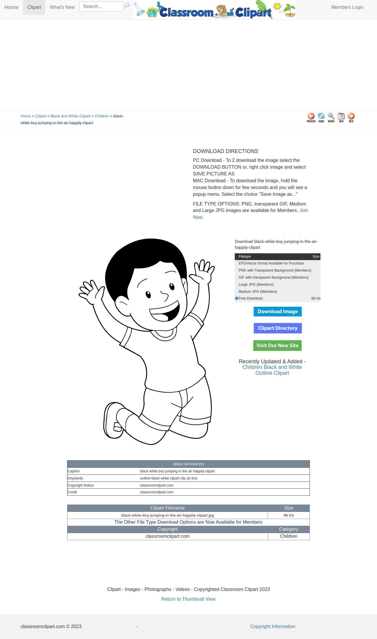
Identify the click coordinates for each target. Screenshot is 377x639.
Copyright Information (272, 626)
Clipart (36, 7)
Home (11, 7)
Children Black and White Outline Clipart (272, 370)
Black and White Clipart (70, 116)
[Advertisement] (188, 66)
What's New (62, 7)
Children (102, 116)
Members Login (347, 7)
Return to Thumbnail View (188, 599)
